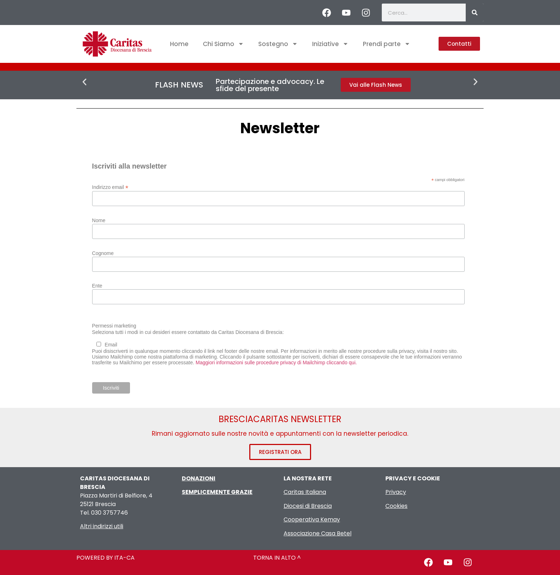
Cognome (103, 253)
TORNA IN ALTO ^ (277, 558)
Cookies (396, 506)
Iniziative (330, 43)
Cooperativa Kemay (312, 519)
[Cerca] (475, 12)
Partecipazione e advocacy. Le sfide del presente (270, 85)
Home (179, 44)
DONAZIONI (198, 478)
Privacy (395, 492)
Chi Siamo (223, 43)
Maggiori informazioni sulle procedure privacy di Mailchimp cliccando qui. (276, 362)
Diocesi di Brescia (308, 506)
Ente (97, 285)
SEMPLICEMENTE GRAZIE (217, 492)
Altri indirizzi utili (101, 526)
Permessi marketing (114, 325)
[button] (84, 82)
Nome (98, 220)
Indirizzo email (110, 187)
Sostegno (278, 43)
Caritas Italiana (305, 492)
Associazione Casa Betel (317, 533)
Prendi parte (386, 43)
